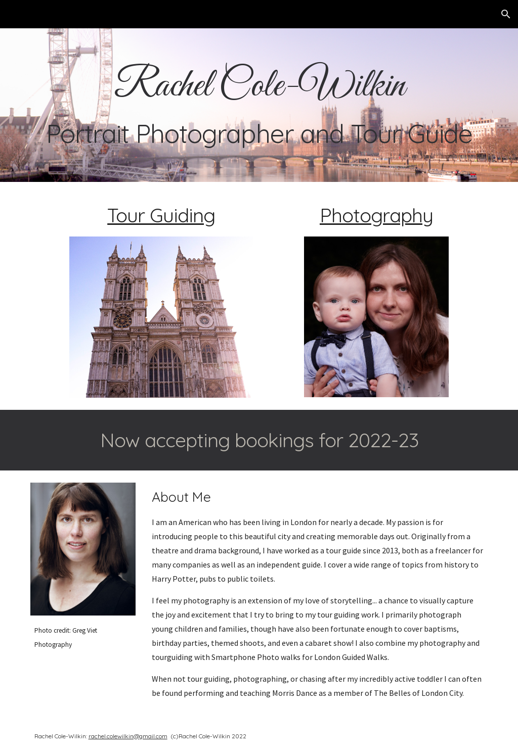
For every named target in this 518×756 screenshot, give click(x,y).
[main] (259, 105)
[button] (506, 14)
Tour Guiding (161, 215)
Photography (376, 215)
